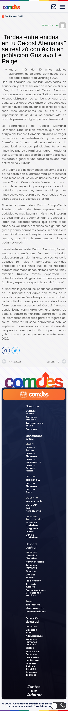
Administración (34, 561)
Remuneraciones (34, 611)
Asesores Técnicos (31, 673)
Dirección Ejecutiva (31, 556)
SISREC (30, 648)
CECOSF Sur (33, 480)
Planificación (33, 580)
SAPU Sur (31, 505)
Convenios (32, 429)
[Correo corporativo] (53, 6)
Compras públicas (31, 418)
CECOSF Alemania (31, 484)
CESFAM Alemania (31, 454)
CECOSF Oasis (30, 490)
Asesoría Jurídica (31, 585)
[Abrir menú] (62, 6)
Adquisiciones (34, 636)
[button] (6, 350)
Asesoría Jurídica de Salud (31, 666)
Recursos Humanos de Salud (31, 642)
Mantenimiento (34, 608)
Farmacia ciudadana (32, 523)
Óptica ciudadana (32, 536)
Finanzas (31, 571)
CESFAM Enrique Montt (30, 468)
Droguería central (32, 530)
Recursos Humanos (31, 566)
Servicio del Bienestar (33, 652)
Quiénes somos (31, 412)
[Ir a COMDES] (11, 6)
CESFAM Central (30, 448)
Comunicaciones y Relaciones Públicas (34, 593)
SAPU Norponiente (33, 509)
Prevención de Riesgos (32, 659)
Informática (33, 604)
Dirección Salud (31, 631)
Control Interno (30, 576)
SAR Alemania (34, 501)
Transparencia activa (34, 424)
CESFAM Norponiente (33, 460)
